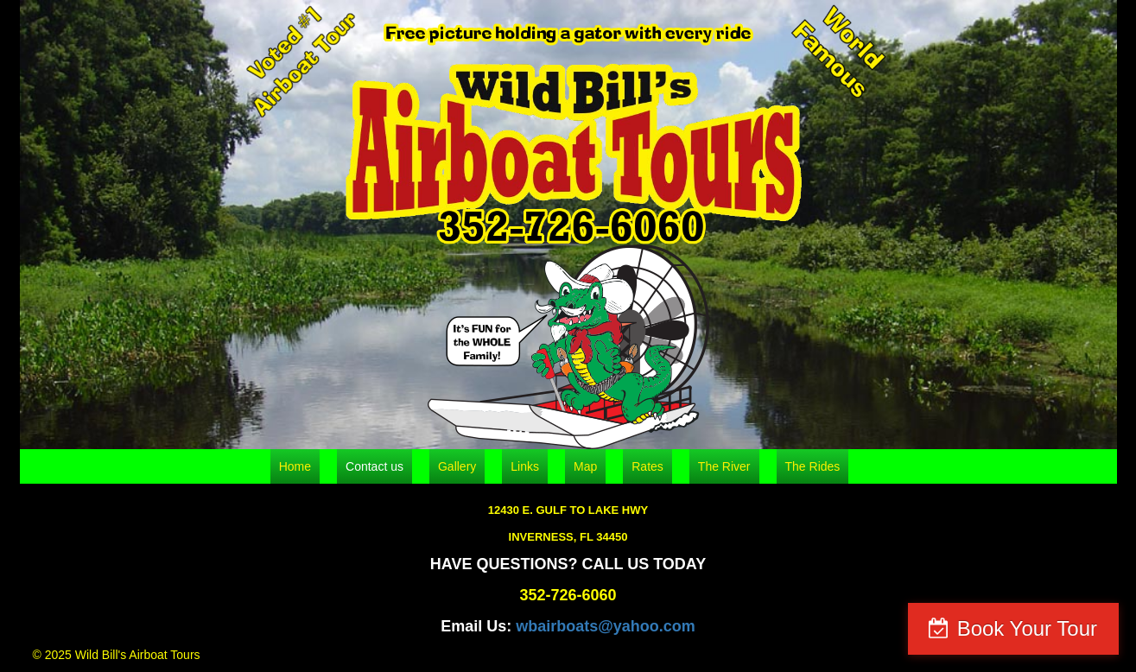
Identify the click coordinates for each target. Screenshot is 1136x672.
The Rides (813, 466)
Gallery (457, 466)
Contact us (374, 466)
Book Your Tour (1027, 628)
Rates (647, 466)
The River (724, 466)
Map (585, 466)
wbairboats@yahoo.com (605, 626)
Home (295, 466)
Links (525, 466)
